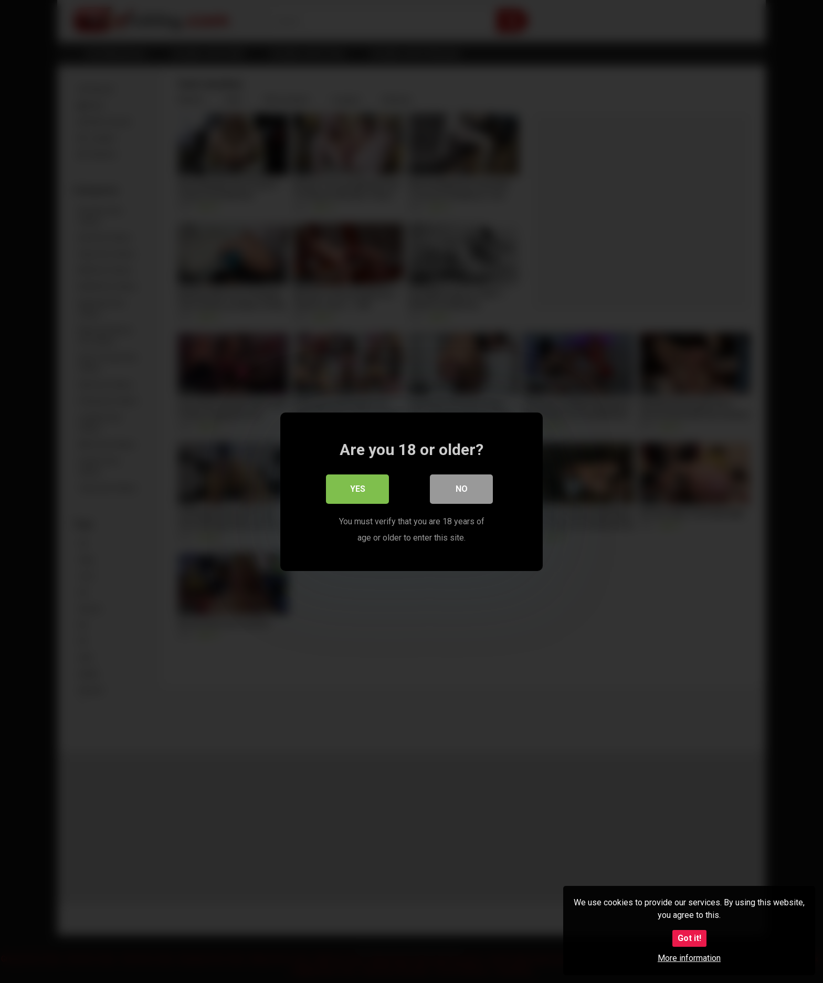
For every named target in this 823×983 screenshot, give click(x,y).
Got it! (689, 938)
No (462, 489)
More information (689, 958)
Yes (357, 489)
